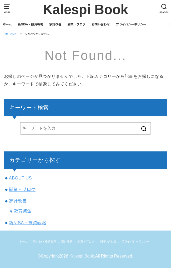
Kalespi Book (85, 9)
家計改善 (55, 24)
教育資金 (23, 211)
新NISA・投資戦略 (30, 24)
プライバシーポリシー (131, 24)
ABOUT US (20, 178)
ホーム (7, 24)
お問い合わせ (101, 24)
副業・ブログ (76, 24)
